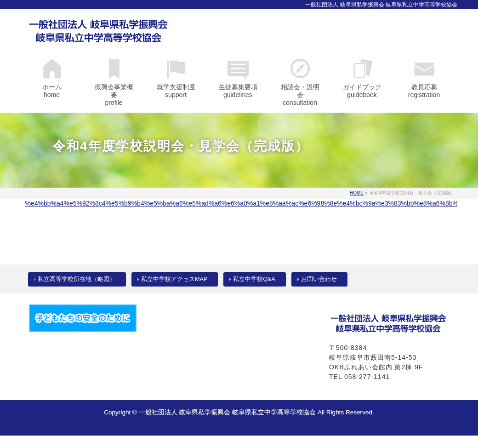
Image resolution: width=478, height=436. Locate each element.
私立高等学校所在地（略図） (76, 279)
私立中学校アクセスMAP (174, 279)
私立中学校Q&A (254, 279)
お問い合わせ (319, 279)
